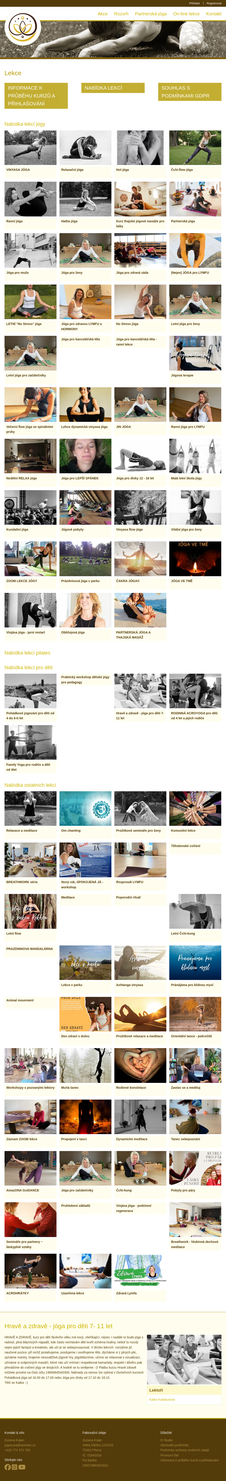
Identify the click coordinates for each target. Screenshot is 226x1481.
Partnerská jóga (151, 13)
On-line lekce (186, 13)
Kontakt (213, 13)
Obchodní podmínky (174, 1445)
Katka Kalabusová (162, 1399)
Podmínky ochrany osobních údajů (184, 1450)
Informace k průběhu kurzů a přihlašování (189, 1460)
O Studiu (166, 1440)
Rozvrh (121, 13)
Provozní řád (169, 1455)
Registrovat (214, 3)
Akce (103, 13)
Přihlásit (194, 3)
